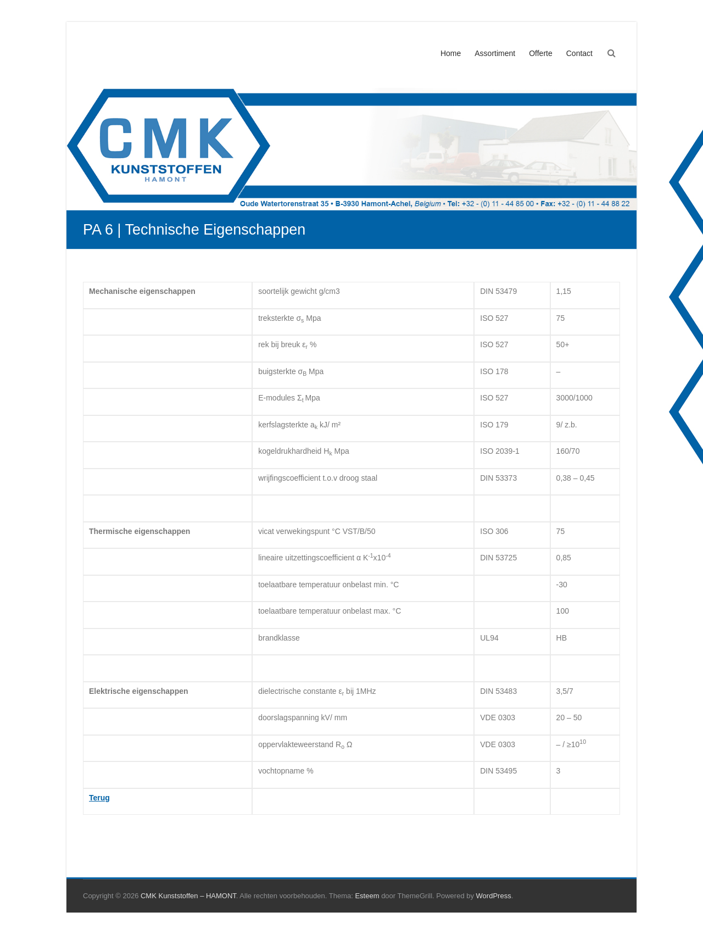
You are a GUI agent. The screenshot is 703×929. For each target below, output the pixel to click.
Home (450, 53)
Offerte (541, 53)
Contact (579, 53)
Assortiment (495, 53)
